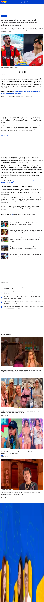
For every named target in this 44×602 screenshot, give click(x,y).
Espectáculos (4, 374)
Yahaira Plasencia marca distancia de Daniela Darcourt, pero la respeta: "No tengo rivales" (21, 452)
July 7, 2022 (4, 135)
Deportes (3, 16)
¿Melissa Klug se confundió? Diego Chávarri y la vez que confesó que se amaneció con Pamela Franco (23, 302)
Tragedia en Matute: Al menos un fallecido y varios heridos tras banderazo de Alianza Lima (26, 247)
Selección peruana (5, 215)
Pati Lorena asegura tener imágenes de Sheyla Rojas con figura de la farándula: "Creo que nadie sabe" (21, 371)
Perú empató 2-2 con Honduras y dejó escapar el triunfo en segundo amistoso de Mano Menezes (26, 255)
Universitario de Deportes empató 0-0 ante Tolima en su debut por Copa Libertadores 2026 (26, 231)
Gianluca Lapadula (26, 214)
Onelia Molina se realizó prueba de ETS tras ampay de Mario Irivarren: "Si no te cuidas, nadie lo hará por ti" (23, 307)
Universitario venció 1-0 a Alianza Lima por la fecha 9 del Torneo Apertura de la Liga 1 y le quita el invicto (26, 239)
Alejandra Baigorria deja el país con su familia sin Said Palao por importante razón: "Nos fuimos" (20, 411)
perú (33, 214)
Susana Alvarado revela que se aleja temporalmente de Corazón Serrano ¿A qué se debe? (23, 287)
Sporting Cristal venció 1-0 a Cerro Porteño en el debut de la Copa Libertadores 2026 (25, 223)
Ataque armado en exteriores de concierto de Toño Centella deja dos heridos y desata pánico (20, 493)
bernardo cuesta (17, 214)
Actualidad (3, 497)
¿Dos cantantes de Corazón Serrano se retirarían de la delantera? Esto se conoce (23, 292)
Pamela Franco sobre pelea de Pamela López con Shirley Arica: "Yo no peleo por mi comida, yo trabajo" (23, 297)
